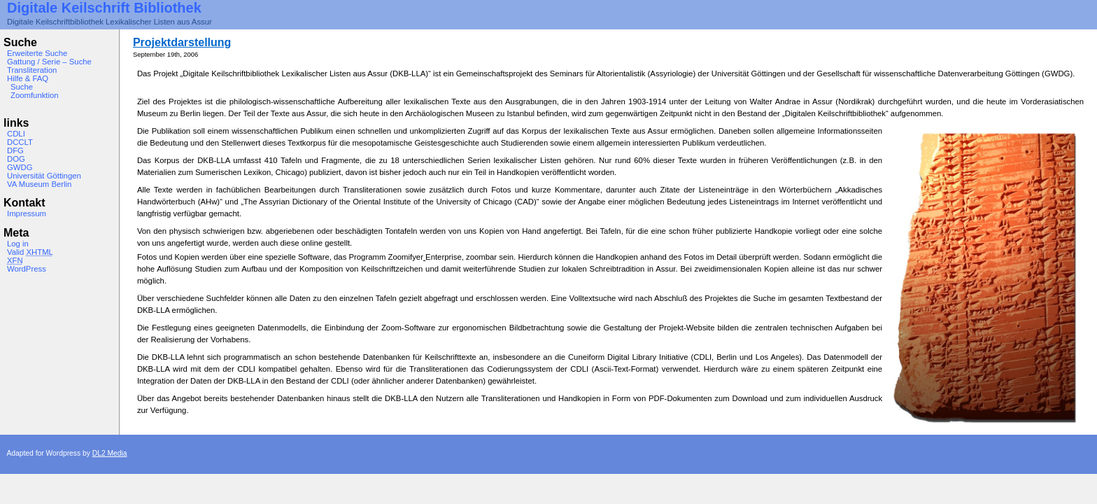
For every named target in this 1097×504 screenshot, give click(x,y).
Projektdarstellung (182, 42)
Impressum (26, 213)
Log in (18, 243)
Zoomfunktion (34, 95)
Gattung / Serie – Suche (49, 61)
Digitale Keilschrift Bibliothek (104, 7)
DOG (16, 159)
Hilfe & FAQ (27, 78)
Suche (21, 87)
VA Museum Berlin (39, 184)
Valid (30, 252)
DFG (15, 150)
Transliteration (32, 70)
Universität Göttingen (44, 176)
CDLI (16, 134)
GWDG (20, 167)
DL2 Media (109, 453)
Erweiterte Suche (37, 53)
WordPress (26, 269)
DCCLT (20, 142)
